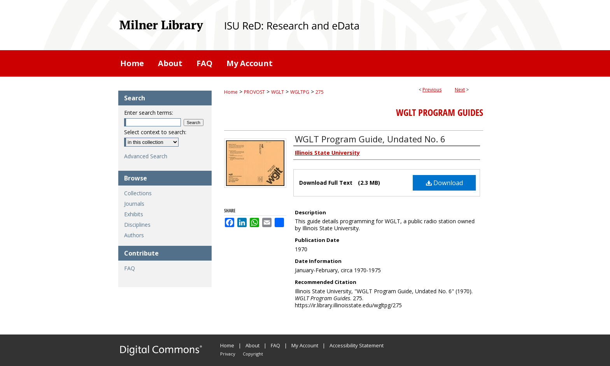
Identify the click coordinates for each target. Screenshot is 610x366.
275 (320, 92)
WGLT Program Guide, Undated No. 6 (370, 139)
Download (444, 183)
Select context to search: (155, 132)
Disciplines (137, 224)
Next (460, 89)
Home (231, 92)
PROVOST (254, 92)
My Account (304, 345)
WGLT (277, 92)
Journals (134, 203)
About (252, 345)
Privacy (227, 354)
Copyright (253, 354)
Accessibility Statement (357, 345)
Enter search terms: (148, 112)
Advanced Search (145, 156)
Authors (134, 235)
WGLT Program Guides (439, 112)
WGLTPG (299, 92)
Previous (432, 89)
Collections (138, 193)
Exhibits (133, 214)
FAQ (129, 268)
